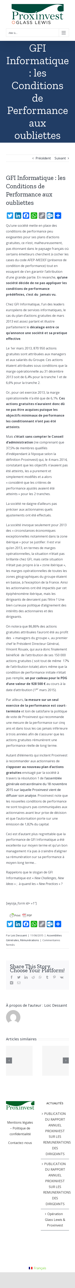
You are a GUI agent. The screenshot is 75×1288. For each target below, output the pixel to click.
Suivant (60, 158)
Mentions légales (20, 1122)
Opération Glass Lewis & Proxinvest (55, 1220)
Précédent (43, 158)
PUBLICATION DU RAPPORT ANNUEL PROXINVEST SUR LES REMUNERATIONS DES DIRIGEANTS (55, 1133)
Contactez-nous (20, 1143)
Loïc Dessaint (19, 935)
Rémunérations (29, 940)
